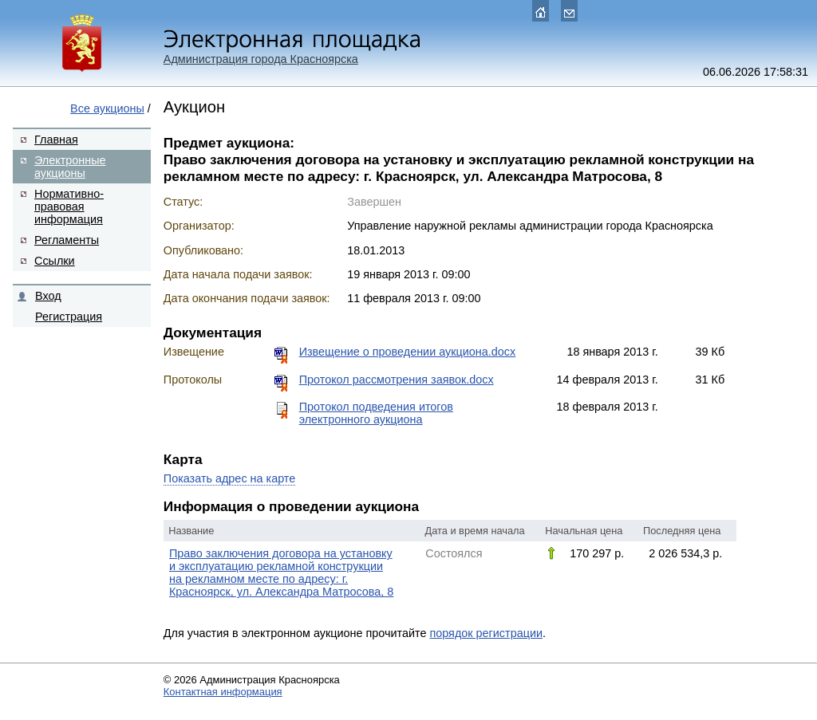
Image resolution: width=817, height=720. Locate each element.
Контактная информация (223, 692)
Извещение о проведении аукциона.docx (407, 351)
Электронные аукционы (70, 166)
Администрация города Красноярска (261, 59)
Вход (48, 295)
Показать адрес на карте (229, 478)
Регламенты (66, 240)
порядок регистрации (486, 633)
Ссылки (54, 260)
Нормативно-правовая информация (69, 206)
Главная (56, 139)
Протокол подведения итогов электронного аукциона (376, 413)
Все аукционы (107, 108)
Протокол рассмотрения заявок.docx (396, 379)
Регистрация (68, 316)
